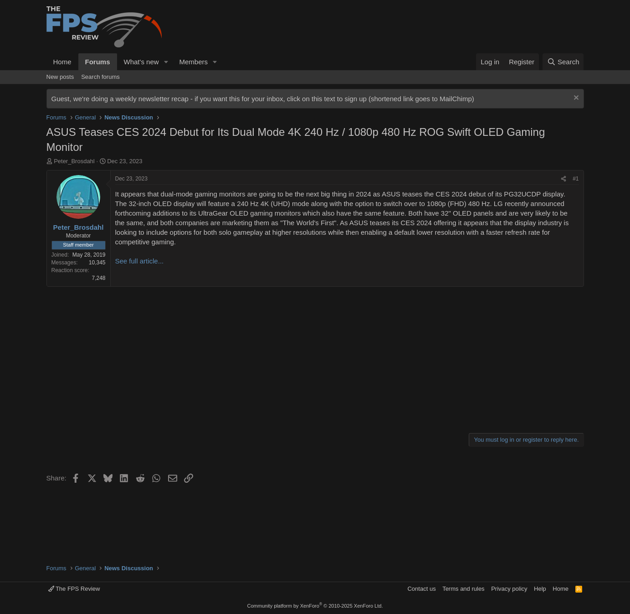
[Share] (563, 179)
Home (62, 62)
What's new (141, 62)
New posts (60, 76)
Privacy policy (509, 588)
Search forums (100, 76)
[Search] (563, 61)
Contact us (421, 588)
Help (540, 588)
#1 (576, 178)
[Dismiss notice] (575, 98)
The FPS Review (74, 588)
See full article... (139, 261)
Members (193, 62)
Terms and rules (463, 588)
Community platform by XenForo (315, 606)
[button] (165, 61)
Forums (97, 62)
